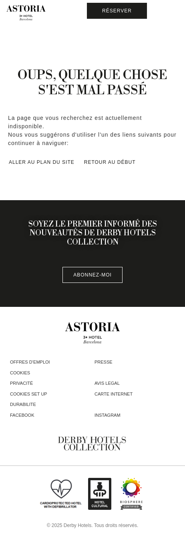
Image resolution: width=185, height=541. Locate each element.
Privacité (21, 383)
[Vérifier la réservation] (117, 11)
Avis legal (107, 383)
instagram (108, 415)
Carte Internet (114, 394)
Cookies (20, 372)
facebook (22, 415)
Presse (104, 362)
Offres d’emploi (30, 362)
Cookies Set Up (28, 394)
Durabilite (23, 404)
